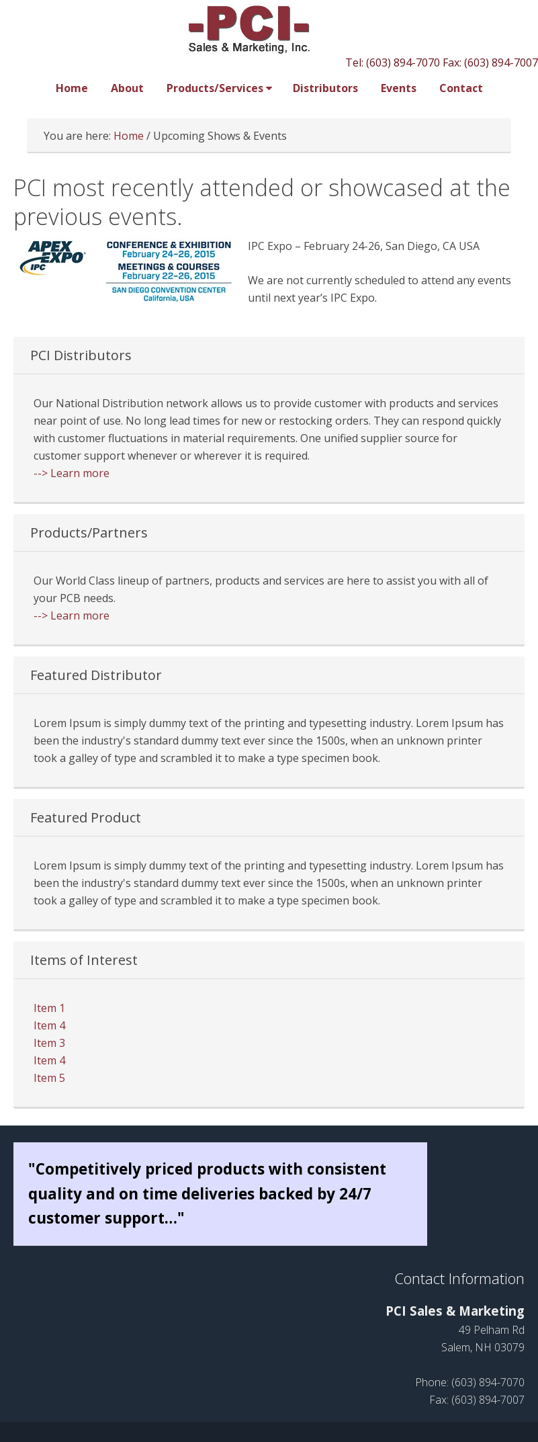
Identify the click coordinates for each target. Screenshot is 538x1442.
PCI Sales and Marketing (269, 28)
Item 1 (49, 1008)
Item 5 (49, 1077)
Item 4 (49, 1025)
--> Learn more (71, 473)
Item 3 (49, 1042)
